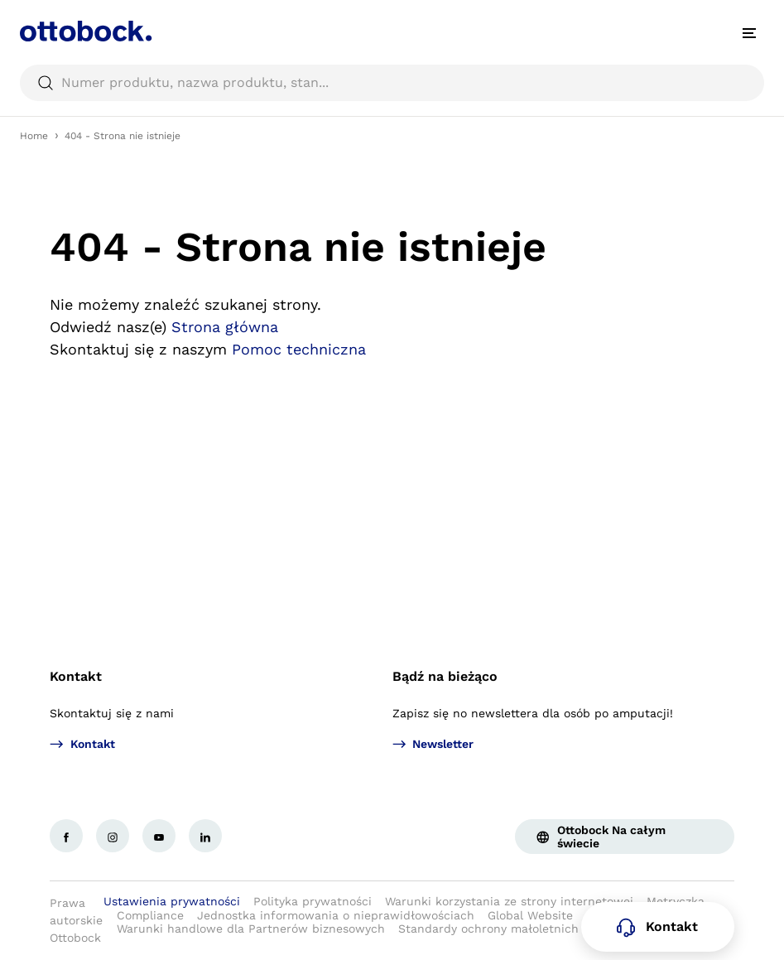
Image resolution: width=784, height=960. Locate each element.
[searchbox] (392, 83)
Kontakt (76, 676)
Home (34, 136)
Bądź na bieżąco (445, 676)
